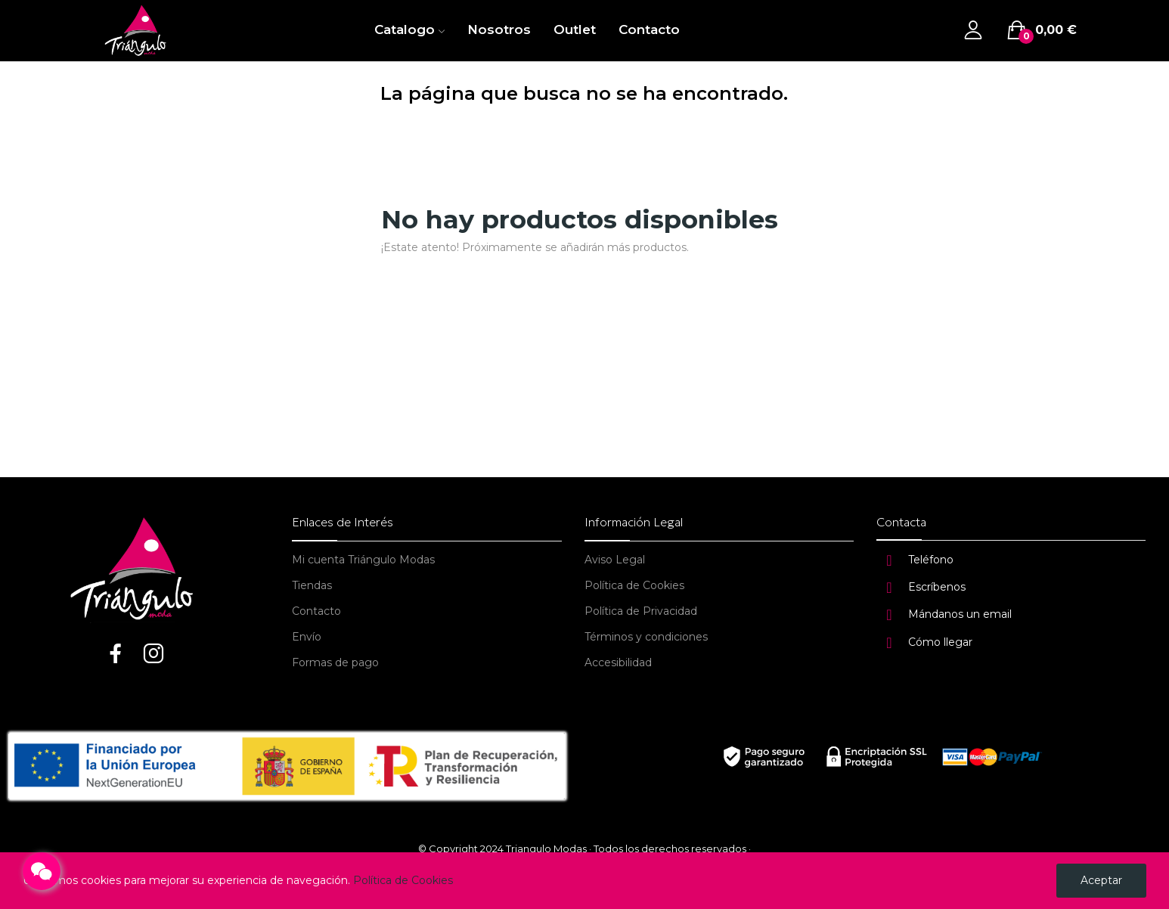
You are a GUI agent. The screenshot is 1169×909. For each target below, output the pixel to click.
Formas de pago (335, 662)
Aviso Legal (614, 559)
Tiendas (312, 585)
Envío (306, 637)
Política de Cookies (634, 585)
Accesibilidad (618, 662)
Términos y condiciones (646, 637)
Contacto (316, 611)
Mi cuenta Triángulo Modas (363, 559)
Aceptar (1101, 880)
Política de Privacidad (640, 611)
